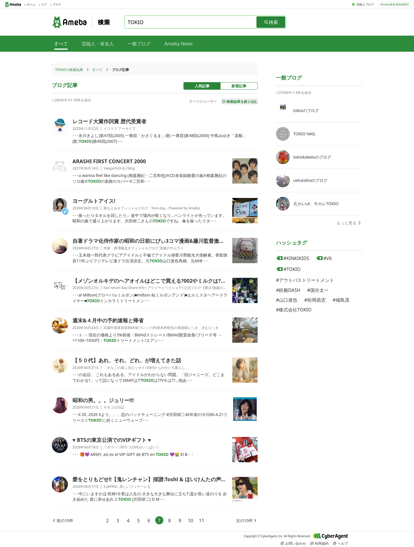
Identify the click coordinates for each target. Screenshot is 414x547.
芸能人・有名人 (98, 44)
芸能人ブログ (365, 4)
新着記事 (238, 85)
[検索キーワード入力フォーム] (190, 22)
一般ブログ (139, 44)
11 (201, 520)
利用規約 (319, 543)
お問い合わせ (293, 543)
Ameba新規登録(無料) (394, 4)
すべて (97, 69)
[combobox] (190, 22)
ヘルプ (340, 543)
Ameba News (178, 44)
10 (190, 520)
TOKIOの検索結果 (69, 69)
